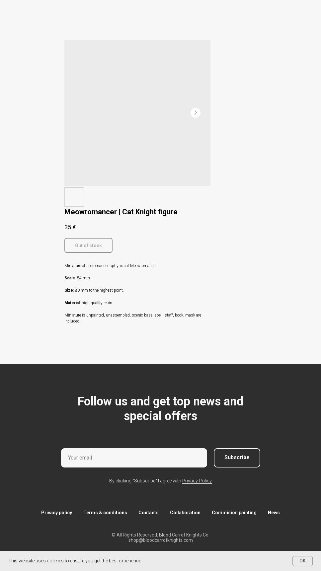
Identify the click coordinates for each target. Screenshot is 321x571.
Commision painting (234, 512)
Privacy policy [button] (56, 512)
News (274, 512)
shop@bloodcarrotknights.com (160, 540)
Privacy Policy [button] (197, 480)
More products (25, 9)
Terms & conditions (105, 512)
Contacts (148, 512)
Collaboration (185, 512)
